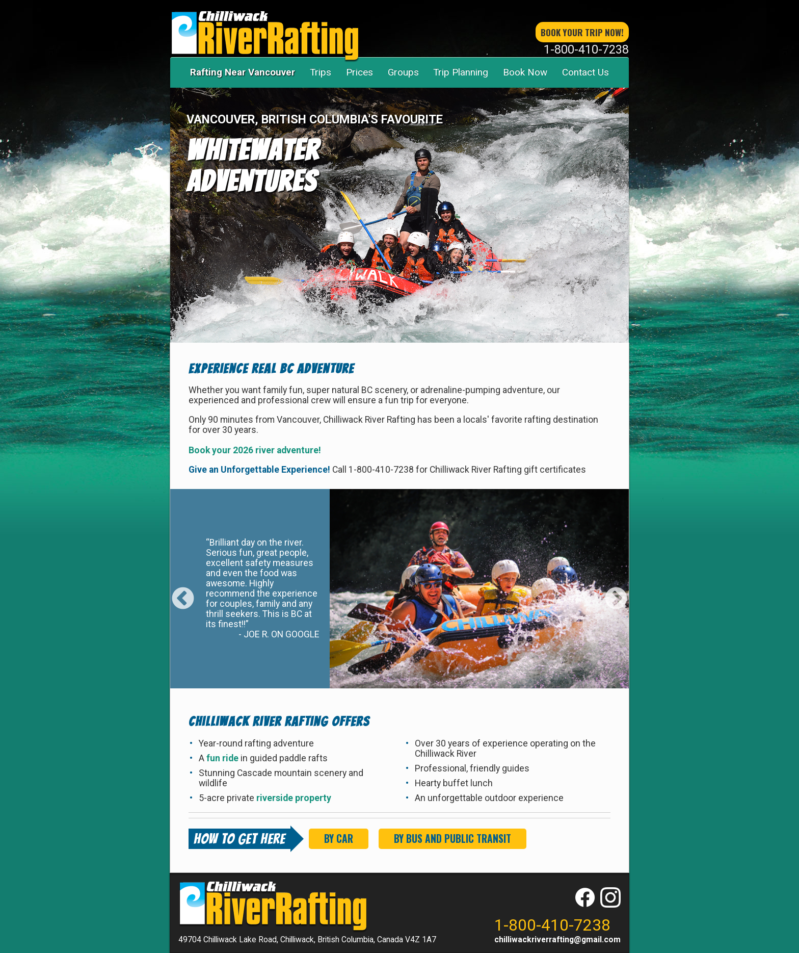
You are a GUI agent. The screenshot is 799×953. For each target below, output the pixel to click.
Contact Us (585, 72)
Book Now (525, 72)
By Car (338, 838)
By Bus (452, 838)
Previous (183, 591)
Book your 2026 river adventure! (255, 450)
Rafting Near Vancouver (242, 72)
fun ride (223, 758)
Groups (403, 72)
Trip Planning (460, 72)
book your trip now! (582, 32)
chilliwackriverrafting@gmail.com (557, 939)
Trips (320, 72)
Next (616, 591)
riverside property (293, 798)
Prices (359, 72)
